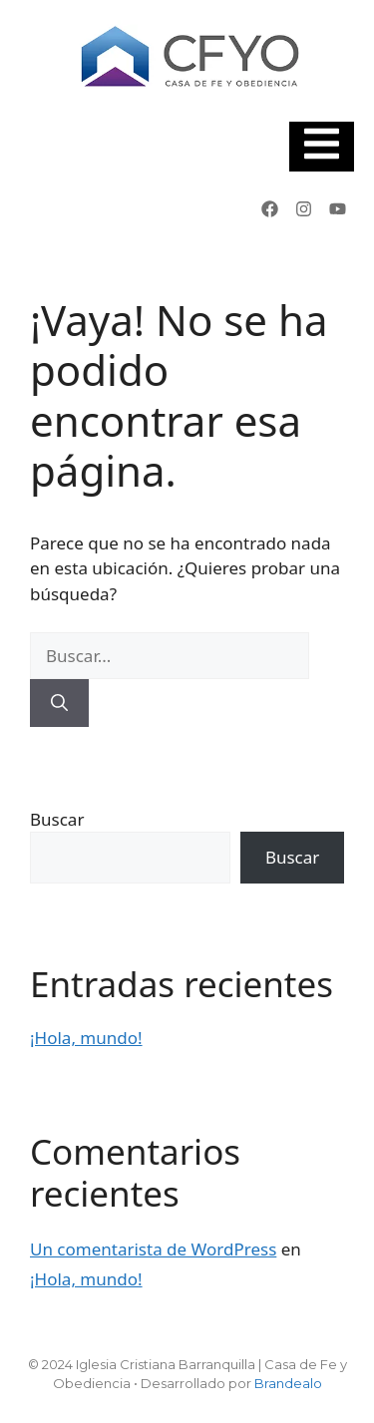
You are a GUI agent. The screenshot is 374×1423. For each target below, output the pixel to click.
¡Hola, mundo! (86, 1037)
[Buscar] (59, 703)
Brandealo (288, 1383)
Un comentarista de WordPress (153, 1249)
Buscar (57, 819)
